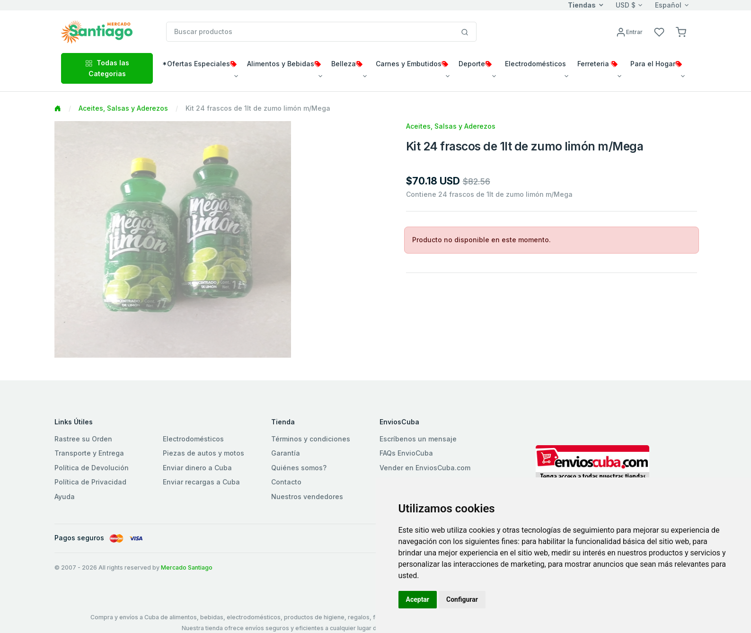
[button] (681, 31)
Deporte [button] (475, 64)
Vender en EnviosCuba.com (425, 468)
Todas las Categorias (107, 68)
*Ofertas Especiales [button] (199, 64)
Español (668, 5)
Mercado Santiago (186, 567)
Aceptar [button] (418, 599)
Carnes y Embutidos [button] (412, 64)
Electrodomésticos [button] (535, 64)
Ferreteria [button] (597, 64)
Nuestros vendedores (307, 496)
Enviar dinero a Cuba (197, 468)
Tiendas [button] (582, 5)
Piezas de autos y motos (203, 453)
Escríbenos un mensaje (418, 439)
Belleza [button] (346, 64)
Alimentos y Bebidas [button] (284, 64)
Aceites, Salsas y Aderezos (123, 108)
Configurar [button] (462, 599)
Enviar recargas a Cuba (201, 482)
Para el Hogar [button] (656, 64)
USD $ (626, 5)
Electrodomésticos (193, 439)
